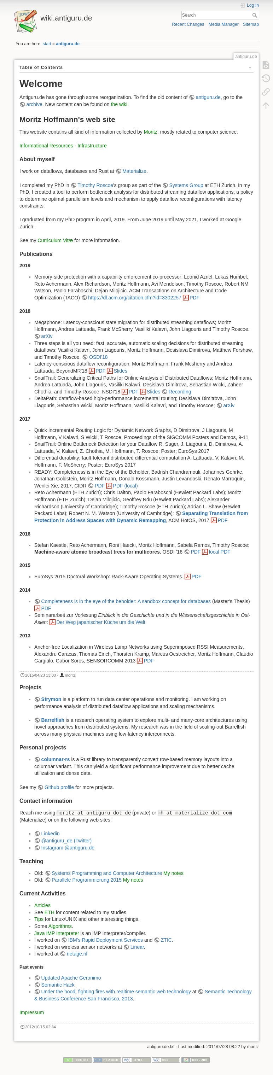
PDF (194, 297)
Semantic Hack (58, 985)
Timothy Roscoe (95, 185)
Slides (120, 371)
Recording (180, 392)
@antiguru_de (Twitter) (66, 840)
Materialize (134, 171)
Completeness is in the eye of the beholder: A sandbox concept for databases (126, 601)
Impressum (31, 1012)
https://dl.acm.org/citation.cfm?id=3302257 (134, 297)
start (47, 43)
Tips (38, 919)
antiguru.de (68, 43)
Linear (137, 947)
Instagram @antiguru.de (67, 848)
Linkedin (50, 833)
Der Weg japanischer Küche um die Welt (100, 622)
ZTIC (166, 940)
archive (34, 104)
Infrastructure (91, 145)
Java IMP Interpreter (56, 933)
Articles (42, 905)
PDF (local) (125, 486)
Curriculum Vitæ (55, 240)
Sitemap (251, 24)
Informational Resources (46, 145)
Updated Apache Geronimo (71, 978)
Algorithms (60, 926)
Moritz (150, 132)
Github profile (59, 787)
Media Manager (224, 24)
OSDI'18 (98, 357)
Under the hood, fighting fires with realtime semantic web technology (116, 991)
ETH (49, 912)
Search (255, 15)
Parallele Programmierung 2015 (87, 880)
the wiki (119, 104)
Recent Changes (188, 24)
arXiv (47, 336)
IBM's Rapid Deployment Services (105, 940)
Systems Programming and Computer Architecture (107, 873)
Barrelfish (52, 720)
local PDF (220, 552)
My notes (173, 873)
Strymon (51, 699)
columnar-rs (55, 759)
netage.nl (77, 954)
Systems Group (186, 185)
